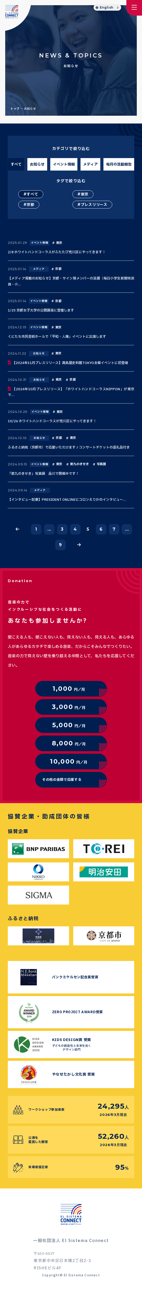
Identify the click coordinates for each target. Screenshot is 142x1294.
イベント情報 (64, 164)
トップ (15, 109)
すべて (16, 164)
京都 (30, 204)
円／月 (69, 688)
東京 (84, 194)
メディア (90, 164)
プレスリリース (94, 204)
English (106, 7)
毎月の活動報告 (119, 164)
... (49, 529)
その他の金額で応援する (61, 779)
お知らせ (37, 164)
